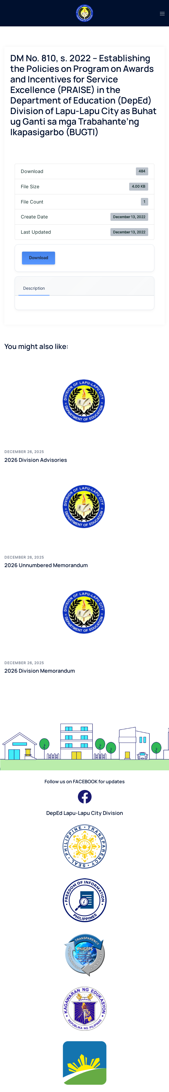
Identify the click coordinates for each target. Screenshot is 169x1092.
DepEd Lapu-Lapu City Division (84, 812)
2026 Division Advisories (35, 459)
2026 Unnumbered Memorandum (46, 565)
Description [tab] (34, 288)
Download (38, 257)
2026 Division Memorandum (39, 670)
